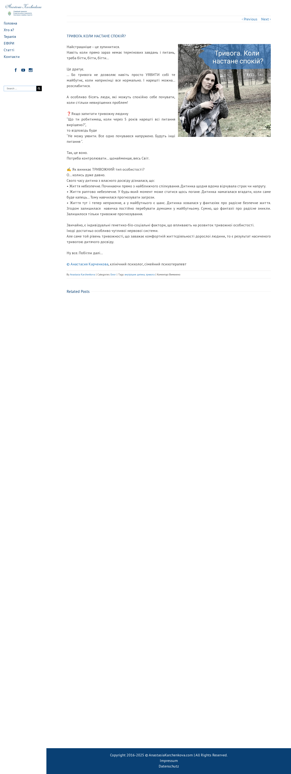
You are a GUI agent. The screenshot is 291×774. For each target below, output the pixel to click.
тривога (150, 274)
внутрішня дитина (135, 274)
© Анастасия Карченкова (87, 264)
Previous (250, 19)
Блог (113, 274)
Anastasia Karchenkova (82, 274)
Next (265, 19)
